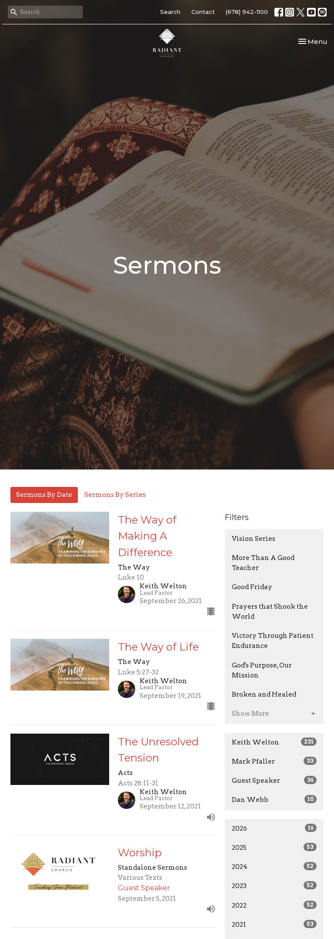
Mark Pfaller (274, 761)
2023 (274, 885)
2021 (274, 924)
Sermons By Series (115, 495)
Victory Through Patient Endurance (273, 641)
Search (170, 11)
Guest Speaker (274, 780)
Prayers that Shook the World (270, 611)
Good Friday (252, 587)
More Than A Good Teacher (263, 563)
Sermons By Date (44, 495)
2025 (274, 847)
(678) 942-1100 (247, 11)
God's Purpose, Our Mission (262, 670)
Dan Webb (274, 799)
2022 (274, 905)
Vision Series (253, 539)
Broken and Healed (264, 694)
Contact (203, 11)
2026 (274, 828)
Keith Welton (274, 742)
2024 (274, 866)
